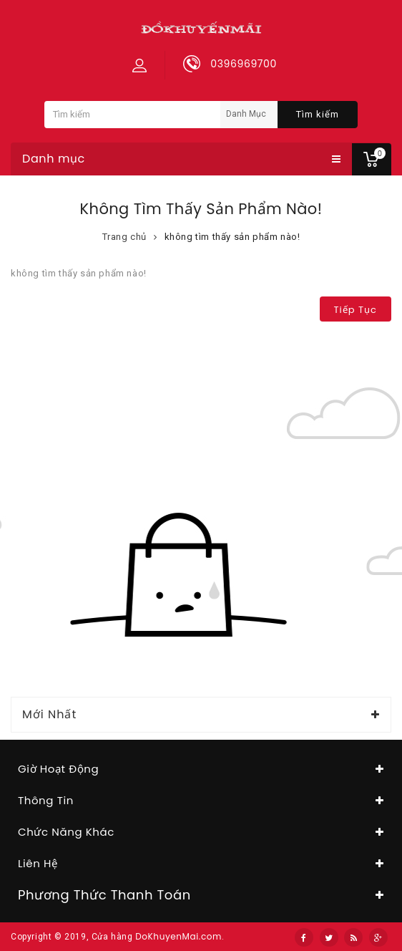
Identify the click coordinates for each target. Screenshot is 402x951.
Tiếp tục (355, 310)
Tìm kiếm (317, 114)
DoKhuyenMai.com (178, 936)
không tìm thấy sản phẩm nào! (232, 236)
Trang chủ (124, 236)
